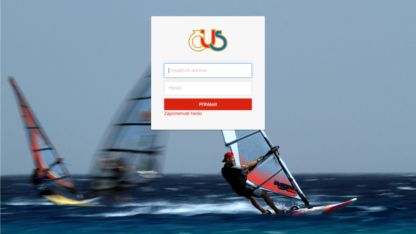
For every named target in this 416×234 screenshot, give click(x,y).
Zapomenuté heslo (183, 113)
